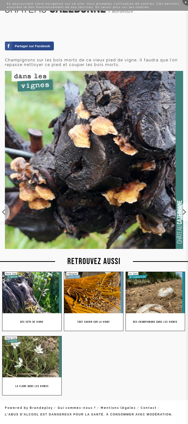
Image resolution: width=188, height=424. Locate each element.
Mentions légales (118, 408)
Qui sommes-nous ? (77, 408)
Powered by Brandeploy (29, 408)
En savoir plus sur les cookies (122, 7)
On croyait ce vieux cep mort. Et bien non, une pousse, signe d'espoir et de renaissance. (5, 212)
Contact (149, 408)
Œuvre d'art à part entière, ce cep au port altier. (183, 212)
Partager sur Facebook (32, 46)
